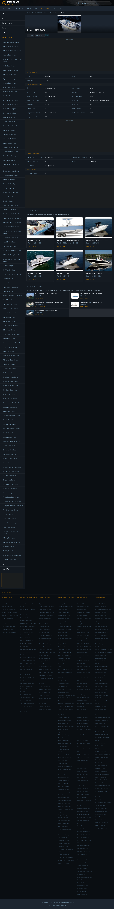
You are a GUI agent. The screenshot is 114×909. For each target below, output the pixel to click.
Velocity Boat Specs (9, 538)
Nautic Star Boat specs (83, 734)
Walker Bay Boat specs (101, 816)
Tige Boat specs (62, 837)
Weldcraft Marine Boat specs (66, 860)
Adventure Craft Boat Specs (12, 51)
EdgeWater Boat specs (45, 635)
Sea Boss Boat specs (83, 780)
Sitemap (63, 905)
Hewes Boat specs (82, 692)
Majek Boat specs (100, 723)
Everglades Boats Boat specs (47, 641)
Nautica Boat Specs (9, 317)
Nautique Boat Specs (9, 321)
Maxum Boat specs (25, 672)
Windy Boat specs (25, 711)
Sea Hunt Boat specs (64, 783)
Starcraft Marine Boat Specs (12, 467)
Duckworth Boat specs (64, 675)
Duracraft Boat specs (101, 658)
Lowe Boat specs (81, 706)
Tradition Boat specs (63, 840)
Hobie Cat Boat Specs (10, 246)
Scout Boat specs (44, 695)
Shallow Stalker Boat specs (103, 780)
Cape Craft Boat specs (83, 643)
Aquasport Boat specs (64, 615)
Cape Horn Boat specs (64, 646)
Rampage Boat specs (26, 689)
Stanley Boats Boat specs (65, 806)
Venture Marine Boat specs (65, 857)
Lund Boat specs (81, 709)
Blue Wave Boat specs (101, 641)
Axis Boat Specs (8, 96)
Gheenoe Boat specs (101, 689)
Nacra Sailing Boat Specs (11, 313)
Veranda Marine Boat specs (84, 871)
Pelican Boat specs (100, 751)
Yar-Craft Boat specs (101, 828)
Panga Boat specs (63, 746)
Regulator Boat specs (45, 689)
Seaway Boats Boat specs (65, 792)
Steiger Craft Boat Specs (11, 471)
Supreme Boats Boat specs (103, 802)
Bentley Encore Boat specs (84, 623)
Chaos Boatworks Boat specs (103, 652)
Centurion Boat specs (45, 609)
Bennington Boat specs (64, 629)
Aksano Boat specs (100, 606)
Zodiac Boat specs (82, 894)
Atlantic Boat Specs (9, 83)
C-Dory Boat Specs (9, 121)
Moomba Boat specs (82, 732)
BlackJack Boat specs (101, 638)
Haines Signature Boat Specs (12, 218)
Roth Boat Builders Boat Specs (12, 403)
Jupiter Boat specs (44, 658)
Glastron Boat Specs (9, 209)
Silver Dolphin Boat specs (102, 785)
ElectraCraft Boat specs (83, 666)
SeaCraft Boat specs (63, 789)
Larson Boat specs (44, 663)
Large (9, 8)
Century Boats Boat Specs (11, 147)
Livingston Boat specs (101, 720)
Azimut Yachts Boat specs (9, 601)
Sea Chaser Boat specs (83, 786)
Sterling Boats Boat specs (102, 799)
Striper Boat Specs (9, 480)
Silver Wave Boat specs (83, 808)
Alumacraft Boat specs (83, 604)
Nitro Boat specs (81, 737)
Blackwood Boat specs (83, 632)
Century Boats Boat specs (65, 652)
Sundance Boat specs (83, 837)
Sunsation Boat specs (64, 823)
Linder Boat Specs (8, 278)
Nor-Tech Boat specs (8, 618)
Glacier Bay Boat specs (45, 646)
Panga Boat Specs (9, 338)
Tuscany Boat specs (82, 865)
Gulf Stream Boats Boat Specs (12, 214)
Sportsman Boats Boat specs (85, 823)
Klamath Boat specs (100, 712)
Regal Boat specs (25, 691)
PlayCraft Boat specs (64, 749)
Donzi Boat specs (44, 626)
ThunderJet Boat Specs (10, 510)
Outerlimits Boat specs (45, 675)
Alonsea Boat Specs (9, 55)
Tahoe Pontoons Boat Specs (12, 501)
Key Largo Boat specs (83, 697)
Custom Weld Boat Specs (11, 171)
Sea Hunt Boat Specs (9, 424)
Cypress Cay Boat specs (65, 672)
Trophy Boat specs (63, 846)
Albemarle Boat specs (26, 601)
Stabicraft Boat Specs (10, 458)
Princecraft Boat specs (64, 757)
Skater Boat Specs (9, 446)
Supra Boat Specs (8, 493)
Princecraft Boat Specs (10, 360)
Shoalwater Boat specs (101, 782)
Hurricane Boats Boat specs (66, 703)
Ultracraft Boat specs (101, 814)
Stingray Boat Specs (9, 475)
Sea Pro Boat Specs (9, 433)
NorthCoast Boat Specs (10, 326)
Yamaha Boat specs (82, 891)
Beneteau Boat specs (26, 620)
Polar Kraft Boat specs (101, 757)
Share (30, 35)
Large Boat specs (7, 597)
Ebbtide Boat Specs (9, 188)
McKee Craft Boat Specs (10, 308)
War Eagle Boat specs (101, 819)
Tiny (54, 8)
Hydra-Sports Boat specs (27, 657)
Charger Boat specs (82, 652)
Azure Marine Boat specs (65, 626)
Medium (28, 8)
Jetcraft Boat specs (44, 655)
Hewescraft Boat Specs (10, 238)
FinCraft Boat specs (100, 672)
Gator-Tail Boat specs (101, 686)
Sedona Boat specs (82, 797)
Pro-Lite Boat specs (82, 763)
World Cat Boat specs (45, 709)
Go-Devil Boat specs (101, 698)
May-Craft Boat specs (64, 732)
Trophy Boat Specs (9, 527)
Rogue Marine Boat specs (102, 774)
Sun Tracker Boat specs (64, 820)
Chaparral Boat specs (26, 629)
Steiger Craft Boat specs (65, 812)
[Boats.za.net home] (10, 3)
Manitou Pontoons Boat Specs (12, 296)
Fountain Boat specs (26, 646)
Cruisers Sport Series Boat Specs (11, 166)
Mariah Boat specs (63, 729)
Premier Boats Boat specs (65, 754)
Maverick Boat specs (82, 717)
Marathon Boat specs (82, 712)
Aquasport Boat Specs (10, 79)
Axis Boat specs (62, 623)
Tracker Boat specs (100, 805)
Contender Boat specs (45, 621)
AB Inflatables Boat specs (65, 601)
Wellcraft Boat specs (26, 706)
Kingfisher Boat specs (45, 661)
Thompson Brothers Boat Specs (13, 505)
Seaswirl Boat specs (45, 698)
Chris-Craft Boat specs (26, 632)
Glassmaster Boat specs (102, 695)
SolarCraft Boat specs (101, 788)
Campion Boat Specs (9, 134)
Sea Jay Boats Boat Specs (11, 428)
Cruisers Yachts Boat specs (28, 634)
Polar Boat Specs (8, 351)
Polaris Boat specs (100, 760)
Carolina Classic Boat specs (28, 623)
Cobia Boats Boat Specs (10, 156)
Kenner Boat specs (82, 695)
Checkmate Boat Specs (10, 151)
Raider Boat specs (63, 763)
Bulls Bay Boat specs (101, 646)
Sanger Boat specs (82, 777)
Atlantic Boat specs (63, 618)
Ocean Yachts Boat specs (9, 623)
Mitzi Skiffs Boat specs (101, 734)
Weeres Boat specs (82, 882)
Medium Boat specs (44, 597)
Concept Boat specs (45, 618)
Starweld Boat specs (101, 796)
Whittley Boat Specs (9, 551)
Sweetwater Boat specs (83, 851)
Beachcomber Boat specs (84, 618)
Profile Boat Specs (9, 364)
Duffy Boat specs (81, 663)
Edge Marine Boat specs (64, 680)
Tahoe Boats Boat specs (64, 829)
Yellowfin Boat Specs (9, 559)
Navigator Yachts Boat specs (10, 615)
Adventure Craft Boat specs (65, 606)
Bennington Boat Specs (10, 104)
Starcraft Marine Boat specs (65, 809)
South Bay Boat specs (83, 820)
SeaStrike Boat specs (83, 794)
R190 (50, 13)
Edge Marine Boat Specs (10, 192)
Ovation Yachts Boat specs (27, 683)
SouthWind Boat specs (64, 800)
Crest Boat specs (81, 658)
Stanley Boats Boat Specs (11, 463)
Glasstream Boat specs (64, 689)
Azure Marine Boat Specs (10, 100)
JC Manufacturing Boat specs (66, 706)
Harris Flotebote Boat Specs (12, 222)
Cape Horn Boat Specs (10, 139)
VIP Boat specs (81, 874)
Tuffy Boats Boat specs (101, 808)
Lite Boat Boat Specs (9, 283)
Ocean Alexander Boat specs (10, 621)
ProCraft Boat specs (82, 765)
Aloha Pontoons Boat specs (84, 601)
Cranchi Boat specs (7, 604)
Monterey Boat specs (45, 669)
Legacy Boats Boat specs (27, 663)
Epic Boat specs (62, 686)
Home (3, 8)
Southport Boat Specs (10, 450)
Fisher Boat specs (82, 669)
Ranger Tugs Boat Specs (10, 381)
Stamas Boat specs (44, 706)
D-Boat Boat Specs (9, 179)
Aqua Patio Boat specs (64, 612)
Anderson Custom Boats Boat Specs (12, 60)
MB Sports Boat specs (83, 720)
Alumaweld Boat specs (83, 606)
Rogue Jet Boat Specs (10, 398)
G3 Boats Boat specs (82, 675)
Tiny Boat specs (100, 597)
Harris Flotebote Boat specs (66, 698)
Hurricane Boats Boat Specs (12, 250)
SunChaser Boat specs (83, 831)
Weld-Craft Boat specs (101, 822)
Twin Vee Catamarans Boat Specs (11, 532)
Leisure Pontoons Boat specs (85, 703)
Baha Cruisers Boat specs (46, 601)
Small (35, 8)
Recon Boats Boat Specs (11, 385)
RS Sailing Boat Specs (10, 407)
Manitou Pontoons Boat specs (66, 726)
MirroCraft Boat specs (101, 731)
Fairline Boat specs (7, 606)
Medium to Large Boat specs (28, 597)
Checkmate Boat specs (64, 655)
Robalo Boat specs (63, 772)
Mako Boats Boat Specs (10, 287)
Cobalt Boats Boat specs (46, 615)
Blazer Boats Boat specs (83, 635)
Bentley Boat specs (82, 621)
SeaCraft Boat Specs (9, 437)
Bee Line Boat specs (101, 635)
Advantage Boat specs (64, 604)
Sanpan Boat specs (63, 777)
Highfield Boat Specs (9, 242)
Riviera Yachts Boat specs (9, 626)
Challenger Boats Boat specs (47, 612)
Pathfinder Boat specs (83, 757)
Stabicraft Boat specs (64, 803)
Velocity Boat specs (63, 854)
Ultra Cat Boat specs (101, 811)
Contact (60, 8)
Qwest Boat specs (100, 768)
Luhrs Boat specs (25, 666)
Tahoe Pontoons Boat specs (66, 832)
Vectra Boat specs (82, 868)
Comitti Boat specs (63, 661)
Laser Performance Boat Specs (13, 274)
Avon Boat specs (100, 623)
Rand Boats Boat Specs (10, 377)
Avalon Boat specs (63, 621)
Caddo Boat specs (63, 641)
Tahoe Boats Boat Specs (11, 497)
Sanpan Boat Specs (9, 411)
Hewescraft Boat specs (64, 700)
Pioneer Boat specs (82, 760)
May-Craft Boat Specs (10, 304)
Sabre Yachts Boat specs (27, 697)
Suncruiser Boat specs (83, 834)
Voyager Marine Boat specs (84, 877)
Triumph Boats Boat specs (84, 862)
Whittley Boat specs (63, 863)
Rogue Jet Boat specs (64, 774)
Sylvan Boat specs (82, 854)
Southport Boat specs (64, 797)
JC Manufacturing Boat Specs (12, 255)
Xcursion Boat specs (82, 885)
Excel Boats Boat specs (102, 666)
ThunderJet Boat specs (64, 834)
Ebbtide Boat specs (63, 678)
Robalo (45, 13)
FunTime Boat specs (26, 654)
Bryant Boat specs (63, 632)
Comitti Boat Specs (9, 160)
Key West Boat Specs (9, 270)
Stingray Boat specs (63, 815)
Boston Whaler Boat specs (46, 606)
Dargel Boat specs (100, 655)
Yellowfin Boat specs (64, 866)
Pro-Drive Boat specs (101, 762)
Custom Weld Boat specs (65, 669)
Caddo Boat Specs (9, 130)
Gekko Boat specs (82, 686)
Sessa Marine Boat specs (9, 632)
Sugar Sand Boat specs (83, 828)
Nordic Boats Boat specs (46, 672)
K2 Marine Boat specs (101, 709)
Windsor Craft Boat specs (27, 709)
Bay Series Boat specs (101, 629)
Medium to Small (45, 8)
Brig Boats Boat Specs (10, 113)
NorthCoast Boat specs (64, 743)
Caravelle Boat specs (64, 649)
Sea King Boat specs (82, 788)
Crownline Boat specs (45, 623)
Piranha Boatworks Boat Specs (13, 343)
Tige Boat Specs (8, 514)
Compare (39, 35)
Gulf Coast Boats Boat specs (47, 652)
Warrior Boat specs (82, 880)
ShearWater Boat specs (83, 803)
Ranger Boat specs (82, 768)
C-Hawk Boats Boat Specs (11, 126)
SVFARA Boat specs (82, 848)
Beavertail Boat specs (101, 632)
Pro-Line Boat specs (45, 681)
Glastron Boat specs (63, 692)
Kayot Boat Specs (8, 265)
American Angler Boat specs (103, 618)
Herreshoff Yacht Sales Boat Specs (12, 232)
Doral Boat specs (25, 637)
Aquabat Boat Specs (9, 74)
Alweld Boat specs (100, 615)
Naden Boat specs (100, 743)
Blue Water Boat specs (83, 638)
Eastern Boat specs (44, 632)
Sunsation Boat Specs (10, 488)
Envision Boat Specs (9, 197)
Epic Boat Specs (8, 201)
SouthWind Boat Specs (10, 454)
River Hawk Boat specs (64, 769)
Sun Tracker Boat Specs (10, 484)
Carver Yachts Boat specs (27, 626)
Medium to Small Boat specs (66, 597)
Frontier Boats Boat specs (102, 678)
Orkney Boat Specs (9, 330)
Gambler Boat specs (101, 680)
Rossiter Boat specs (82, 774)
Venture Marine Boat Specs (11, 542)
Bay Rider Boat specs (83, 615)
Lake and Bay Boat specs (102, 715)
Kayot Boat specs (63, 715)
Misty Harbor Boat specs (83, 726)
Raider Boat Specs (9, 373)
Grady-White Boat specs (46, 649)
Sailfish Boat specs (44, 692)
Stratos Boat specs (82, 825)
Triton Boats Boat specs (64, 843)
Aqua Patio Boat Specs (10, 70)
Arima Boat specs (81, 609)
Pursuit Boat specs (44, 686)
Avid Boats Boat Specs (10, 91)
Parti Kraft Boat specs (83, 754)
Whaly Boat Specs (8, 546)
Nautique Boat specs (64, 740)
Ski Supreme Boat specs (84, 814)
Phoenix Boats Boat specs (102, 754)
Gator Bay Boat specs (83, 683)
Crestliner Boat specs (83, 660)
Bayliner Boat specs (26, 617)
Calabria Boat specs (82, 640)
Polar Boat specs (62, 752)
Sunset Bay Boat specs (83, 845)
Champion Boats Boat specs (84, 649)
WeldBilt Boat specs (101, 825)
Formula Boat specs (26, 643)
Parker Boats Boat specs (46, 678)
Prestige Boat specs (26, 686)
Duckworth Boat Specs (10, 184)
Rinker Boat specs (25, 694)
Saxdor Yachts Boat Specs (11, 416)
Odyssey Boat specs (82, 740)
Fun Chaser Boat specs (83, 672)
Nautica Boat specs (63, 737)
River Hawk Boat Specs (10, 390)
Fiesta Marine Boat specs (46, 643)
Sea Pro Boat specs (63, 786)
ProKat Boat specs (44, 683)
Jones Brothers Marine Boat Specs (11, 260)
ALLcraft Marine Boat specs (103, 609)
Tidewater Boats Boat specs (84, 860)
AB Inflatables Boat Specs (11, 42)
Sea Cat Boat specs (82, 783)
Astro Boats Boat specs (83, 612)
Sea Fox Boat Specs (9, 420)
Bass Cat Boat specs (101, 626)
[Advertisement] (13, 581)
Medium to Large (19, 8)
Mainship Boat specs (26, 669)
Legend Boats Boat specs (102, 717)
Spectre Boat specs (44, 701)
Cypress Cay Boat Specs (10, 175)
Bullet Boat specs (100, 643)
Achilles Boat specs (100, 601)
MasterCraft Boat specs (45, 666)
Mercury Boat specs (82, 723)
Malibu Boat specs (63, 723)
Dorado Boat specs (44, 629)
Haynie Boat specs (100, 706)
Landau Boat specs (82, 700)
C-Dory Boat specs (63, 635)
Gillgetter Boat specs (101, 692)
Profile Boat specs (63, 760)
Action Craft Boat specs (102, 604)
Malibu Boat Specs (8, 291)
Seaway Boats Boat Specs (11, 441)
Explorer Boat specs (101, 669)
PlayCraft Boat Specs (10, 347)
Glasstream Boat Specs (10, 205)
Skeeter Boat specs (82, 811)
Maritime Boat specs (82, 715)
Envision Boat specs (63, 683)
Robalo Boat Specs (9, 394)
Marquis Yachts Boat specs (9, 612)
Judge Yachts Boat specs (27, 660)
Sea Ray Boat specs (7, 629)
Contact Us (5, 569)
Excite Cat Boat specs (26, 640)
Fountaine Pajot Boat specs (28, 649)
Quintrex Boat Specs (9, 368)
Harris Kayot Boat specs (83, 689)
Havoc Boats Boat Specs (11, 227)
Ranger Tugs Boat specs (65, 766)
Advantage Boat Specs (10, 46)
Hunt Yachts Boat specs (8, 609)
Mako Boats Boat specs (64, 720)
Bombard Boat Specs (9, 109)
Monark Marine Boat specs (84, 729)
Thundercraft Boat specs (84, 857)
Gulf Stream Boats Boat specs (66, 695)
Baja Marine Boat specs (45, 604)
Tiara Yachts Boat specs (27, 703)
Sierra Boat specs (82, 806)
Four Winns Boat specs (27, 652)
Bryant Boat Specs (9, 117)
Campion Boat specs (64, 643)
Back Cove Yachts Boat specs (28, 614)
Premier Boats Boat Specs (11, 355)
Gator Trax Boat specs (101, 683)
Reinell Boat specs (82, 771)
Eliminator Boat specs (45, 638)
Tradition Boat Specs (9, 518)
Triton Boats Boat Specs (10, 523)
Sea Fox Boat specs (63, 780)
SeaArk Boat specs (100, 777)
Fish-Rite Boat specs (101, 675)
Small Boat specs (82, 597)
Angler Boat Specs (9, 66)
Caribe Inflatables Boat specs (103, 649)
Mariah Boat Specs (9, 300)
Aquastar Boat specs (101, 621)
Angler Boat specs (63, 609)
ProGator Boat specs (101, 765)
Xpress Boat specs (82, 888)
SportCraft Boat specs (45, 703)
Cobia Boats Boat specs (64, 658)
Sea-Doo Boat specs (82, 791)
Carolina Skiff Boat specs (84, 646)
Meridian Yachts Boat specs (28, 674)
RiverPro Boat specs (101, 771)
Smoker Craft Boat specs (84, 817)
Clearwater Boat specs (83, 655)
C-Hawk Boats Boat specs (65, 638)
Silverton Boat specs (26, 700)
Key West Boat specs (64, 717)
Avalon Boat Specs (9, 87)
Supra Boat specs (63, 826)
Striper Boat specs (63, 817)
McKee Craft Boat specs (64, 734)
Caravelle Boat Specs (9, 143)
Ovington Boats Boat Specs (11, 334)
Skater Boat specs (63, 794)
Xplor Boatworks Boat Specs (12, 555)
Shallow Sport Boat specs (84, 800)
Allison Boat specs (100, 612)
